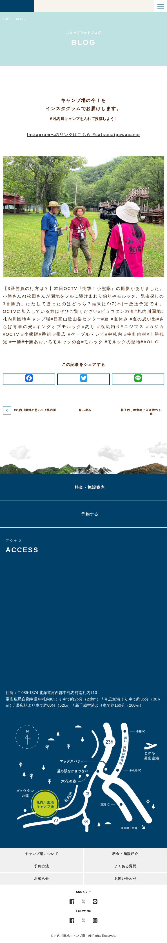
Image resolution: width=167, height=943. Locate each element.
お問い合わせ (125, 879)
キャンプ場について (41, 854)
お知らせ (41, 879)
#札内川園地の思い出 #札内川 (35, 410)
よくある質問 (125, 866)
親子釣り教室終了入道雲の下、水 (142, 412)
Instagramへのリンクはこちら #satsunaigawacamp (83, 134)
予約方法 (41, 866)
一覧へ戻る (83, 410)
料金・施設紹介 (125, 854)
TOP (6, 19)
